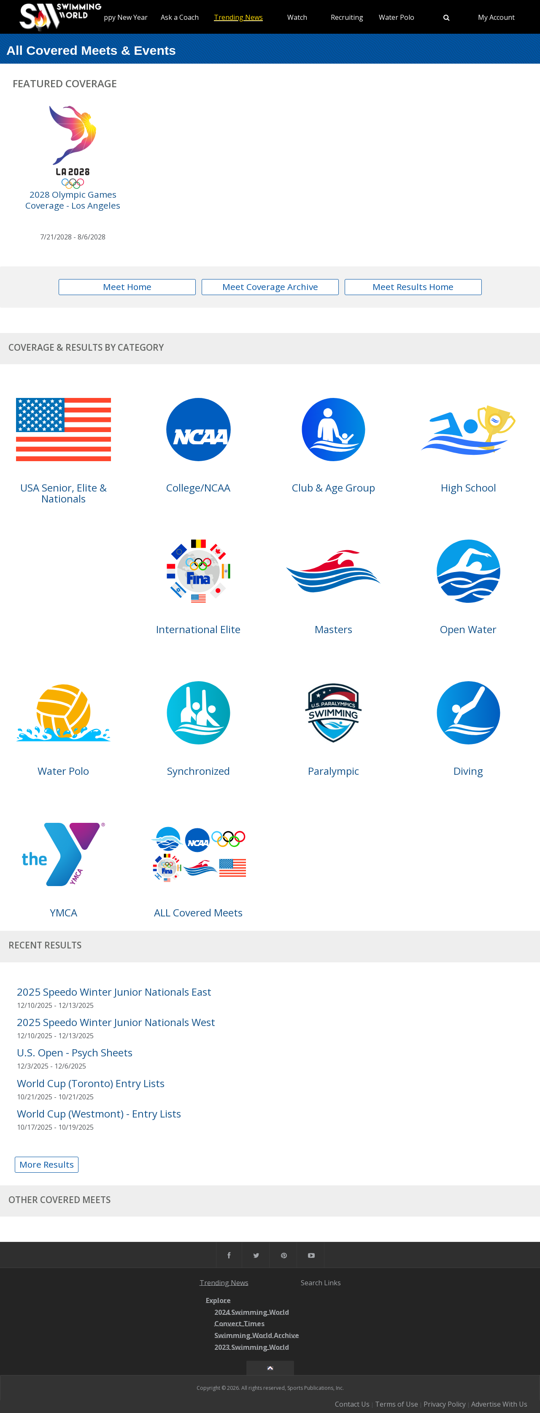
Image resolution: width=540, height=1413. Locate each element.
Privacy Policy (445, 1404)
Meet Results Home (413, 287)
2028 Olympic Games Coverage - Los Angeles (72, 199)
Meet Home (127, 287)
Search (311, 1282)
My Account (496, 17)
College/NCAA (198, 487)
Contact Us (352, 1404)
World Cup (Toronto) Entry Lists (91, 1083)
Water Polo (396, 17)
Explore (218, 1300)
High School (468, 487)
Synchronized (198, 771)
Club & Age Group (333, 487)
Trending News (238, 17)
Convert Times (239, 1324)
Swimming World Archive (256, 1335)
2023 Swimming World (251, 1347)
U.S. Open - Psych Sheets (74, 1052)
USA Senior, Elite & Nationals (63, 493)
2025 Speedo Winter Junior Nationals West (116, 1022)
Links (332, 1282)
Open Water (468, 629)
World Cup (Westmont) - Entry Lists (99, 1113)
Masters (333, 629)
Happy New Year (121, 17)
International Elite (198, 629)
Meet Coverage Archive (270, 287)
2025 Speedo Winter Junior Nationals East (114, 992)
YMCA (63, 912)
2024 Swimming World (251, 1312)
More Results (46, 1164)
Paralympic (333, 771)
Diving (468, 771)
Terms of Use (396, 1404)
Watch (297, 17)
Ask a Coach (180, 17)
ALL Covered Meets (198, 912)
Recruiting (347, 17)
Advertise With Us (499, 1404)
